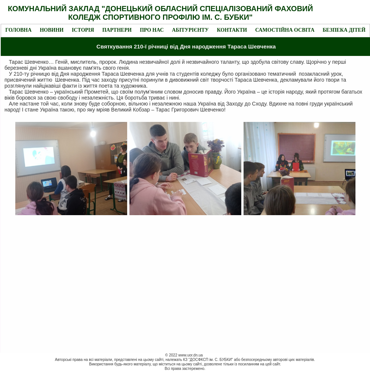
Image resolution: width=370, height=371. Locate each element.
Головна (18, 30)
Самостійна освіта (284, 30)
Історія (83, 30)
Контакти (232, 30)
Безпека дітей (344, 30)
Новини (52, 30)
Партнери (117, 30)
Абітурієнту (190, 30)
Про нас (152, 30)
